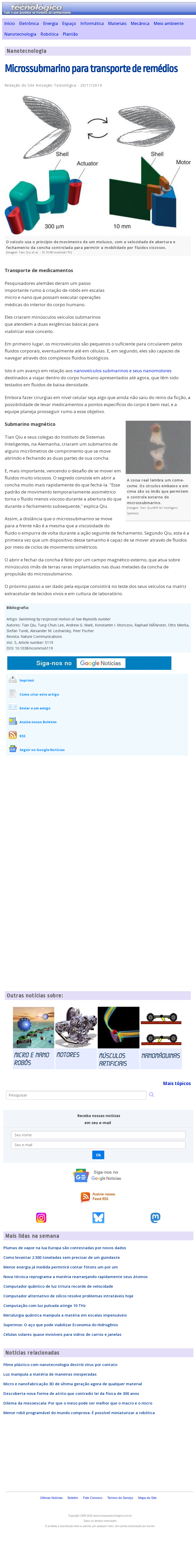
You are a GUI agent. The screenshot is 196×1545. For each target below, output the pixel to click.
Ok (98, 1154)
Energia (50, 23)
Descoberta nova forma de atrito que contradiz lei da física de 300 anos (71, 1393)
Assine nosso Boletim (38, 722)
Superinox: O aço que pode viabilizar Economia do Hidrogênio (60, 1324)
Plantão (70, 34)
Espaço (69, 23)
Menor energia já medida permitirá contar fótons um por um (60, 1267)
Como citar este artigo (39, 694)
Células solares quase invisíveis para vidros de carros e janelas (62, 1334)
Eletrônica (29, 23)
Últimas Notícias (51, 1498)
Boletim (73, 1498)
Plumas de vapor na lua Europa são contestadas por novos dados (64, 1247)
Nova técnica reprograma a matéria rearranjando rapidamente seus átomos (75, 1276)
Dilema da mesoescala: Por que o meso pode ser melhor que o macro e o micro (77, 1403)
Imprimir (27, 680)
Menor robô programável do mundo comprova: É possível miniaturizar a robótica (79, 1412)
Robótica (49, 34)
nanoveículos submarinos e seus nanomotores (123, 371)
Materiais (117, 23)
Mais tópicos (177, 1083)
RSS (22, 736)
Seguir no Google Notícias (42, 749)
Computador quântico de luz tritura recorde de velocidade (58, 1286)
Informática (92, 23)
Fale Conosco (92, 1498)
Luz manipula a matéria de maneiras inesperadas (50, 1374)
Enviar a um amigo (35, 708)
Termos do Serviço (120, 1498)
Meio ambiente (168, 23)
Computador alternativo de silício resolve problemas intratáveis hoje (68, 1295)
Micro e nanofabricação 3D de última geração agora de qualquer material (72, 1383)
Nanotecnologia (20, 34)
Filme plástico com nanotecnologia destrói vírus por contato (60, 1364)
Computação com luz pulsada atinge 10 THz (44, 1305)
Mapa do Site (147, 1498)
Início (9, 23)
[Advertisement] (151, 296)
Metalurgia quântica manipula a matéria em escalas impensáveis (65, 1315)
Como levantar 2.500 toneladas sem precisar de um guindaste (61, 1257)
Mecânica (140, 23)
